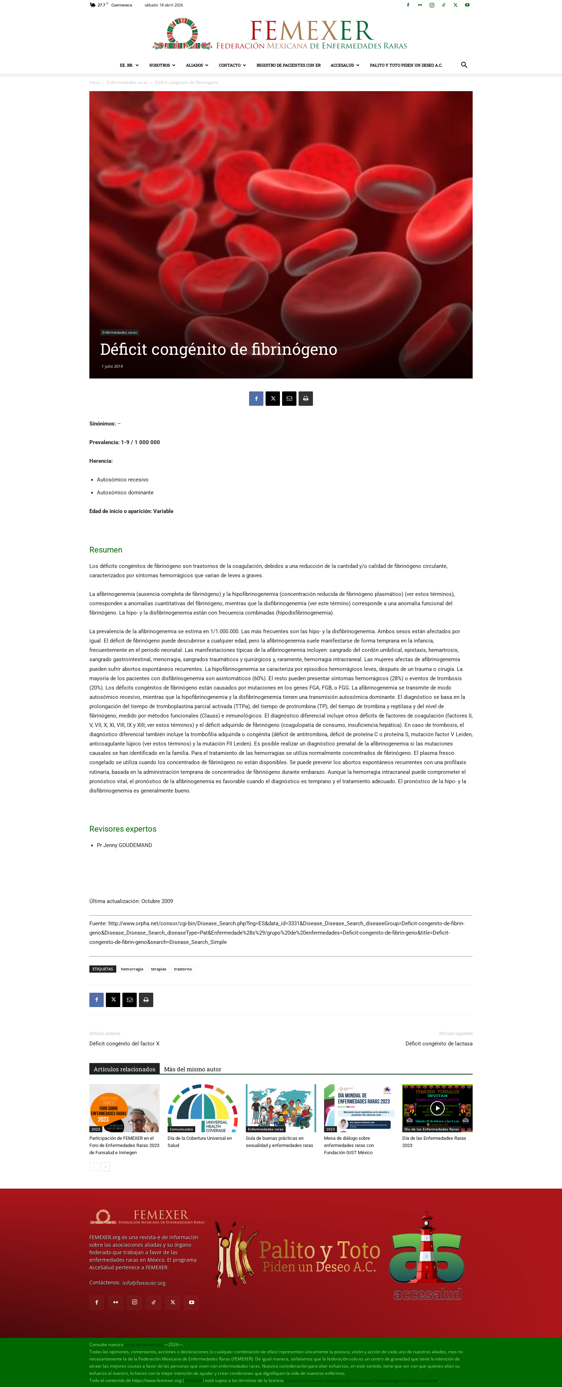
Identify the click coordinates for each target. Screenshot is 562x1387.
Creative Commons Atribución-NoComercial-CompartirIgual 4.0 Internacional (361, 1380)
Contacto (232, 65)
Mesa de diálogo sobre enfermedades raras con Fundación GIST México (349, 1145)
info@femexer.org (143, 1282)
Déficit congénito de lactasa (439, 1043)
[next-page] (105, 1166)
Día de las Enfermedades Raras (431, 1129)
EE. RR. (129, 65)
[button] (464, 65)
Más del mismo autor (192, 1069)
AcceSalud (345, 65)
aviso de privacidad (144, 1344)
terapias (158, 969)
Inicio (94, 82)
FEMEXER (193, 1380)
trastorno (183, 969)
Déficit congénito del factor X (124, 1043)
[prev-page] (93, 1166)
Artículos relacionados (124, 1069)
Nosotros (162, 65)
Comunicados (181, 1129)
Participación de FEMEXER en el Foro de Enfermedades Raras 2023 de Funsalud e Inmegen (124, 1145)
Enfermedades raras (127, 82)
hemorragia (132, 969)
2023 (96, 1129)
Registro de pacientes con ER (288, 65)
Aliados (197, 65)
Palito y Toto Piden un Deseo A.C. (406, 65)
